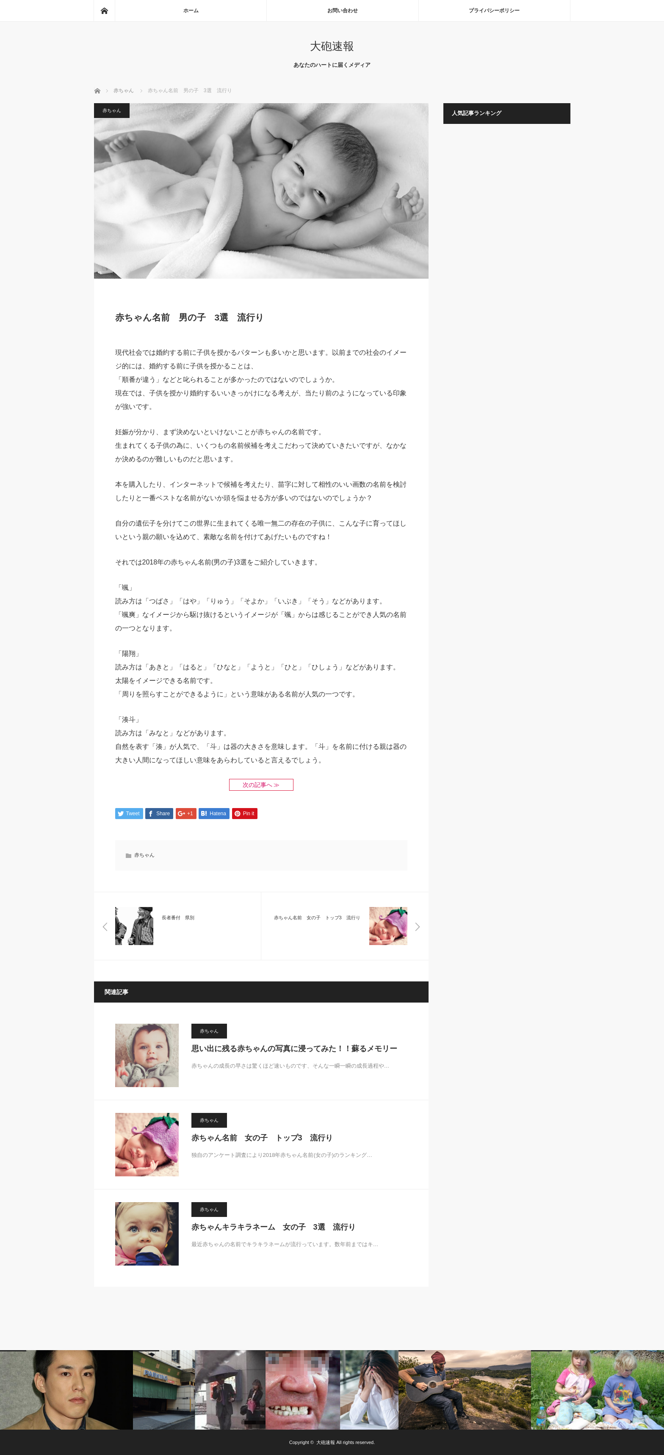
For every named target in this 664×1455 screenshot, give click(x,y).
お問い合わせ (342, 11)
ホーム (191, 11)
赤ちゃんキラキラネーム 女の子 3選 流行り (273, 1227)
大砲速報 (332, 46)
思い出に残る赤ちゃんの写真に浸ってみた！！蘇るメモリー (294, 1048)
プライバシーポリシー (494, 11)
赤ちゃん (111, 110)
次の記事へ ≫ (261, 784)
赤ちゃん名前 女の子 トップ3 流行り (262, 1138)
